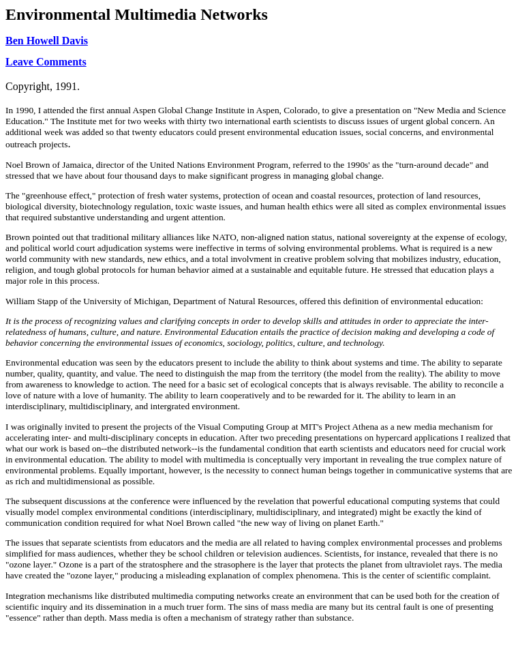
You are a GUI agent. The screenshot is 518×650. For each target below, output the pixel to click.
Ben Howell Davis (46, 40)
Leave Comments (46, 62)
